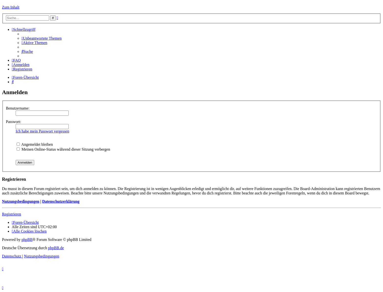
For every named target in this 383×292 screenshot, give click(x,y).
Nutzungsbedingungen (20, 201)
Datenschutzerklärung (60, 201)
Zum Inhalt (11, 7)
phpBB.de (56, 248)
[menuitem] (41, 38)
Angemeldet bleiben (35, 144)
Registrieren (11, 214)
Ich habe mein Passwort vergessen (42, 131)
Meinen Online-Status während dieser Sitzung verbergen (63, 149)
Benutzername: (18, 108)
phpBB (26, 239)
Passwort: (13, 122)
